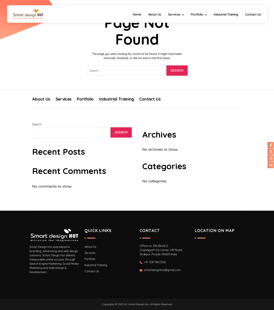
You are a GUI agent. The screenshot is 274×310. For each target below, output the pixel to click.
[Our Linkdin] (271, 165)
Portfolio (197, 14)
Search (36, 124)
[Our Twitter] (271, 152)
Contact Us (253, 14)
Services (174, 14)
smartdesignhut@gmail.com (162, 270)
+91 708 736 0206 (155, 262)
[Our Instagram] (271, 158)
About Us (154, 14)
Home (137, 14)
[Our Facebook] (271, 145)
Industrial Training (226, 14)
